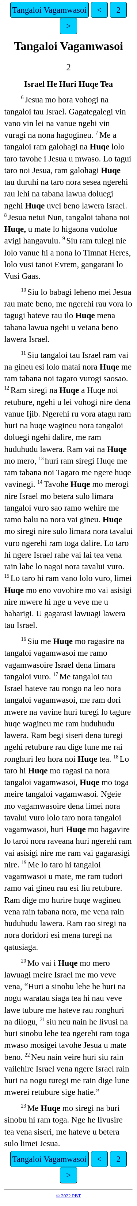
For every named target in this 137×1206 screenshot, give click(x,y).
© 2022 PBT (68, 1195)
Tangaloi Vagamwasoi (49, 10)
